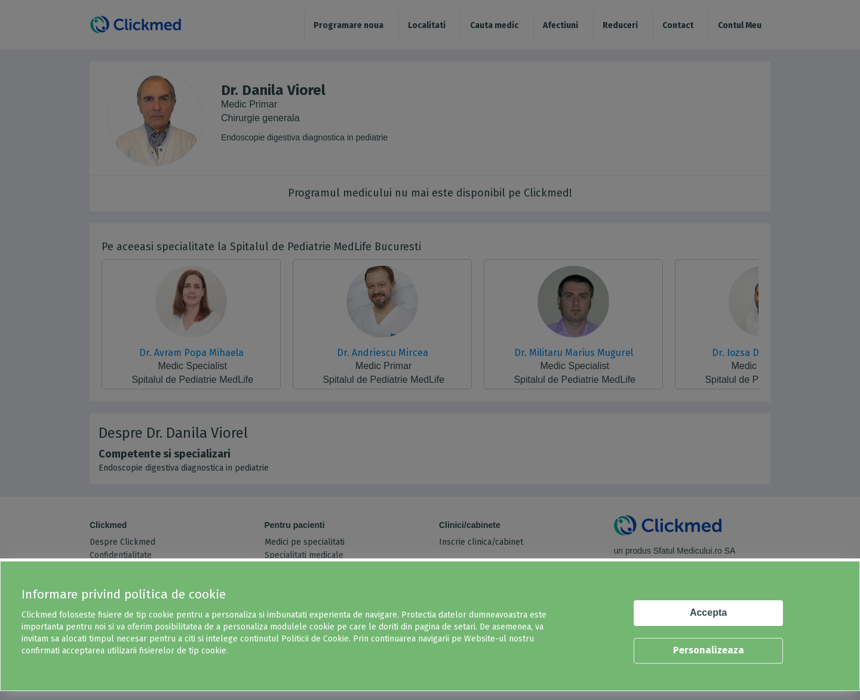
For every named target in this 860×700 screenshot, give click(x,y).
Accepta (708, 612)
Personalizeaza (708, 650)
